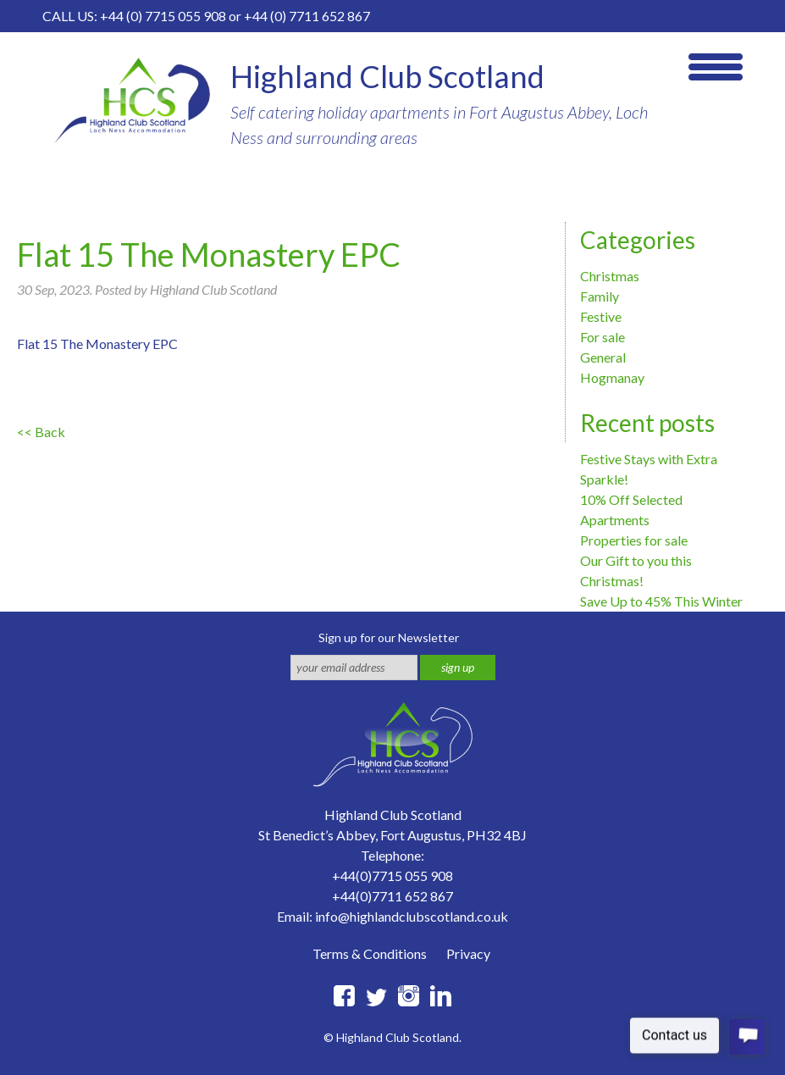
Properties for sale (634, 540)
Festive (601, 316)
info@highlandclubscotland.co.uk (411, 916)
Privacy (468, 953)
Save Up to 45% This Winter (661, 601)
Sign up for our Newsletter (388, 637)
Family (599, 296)
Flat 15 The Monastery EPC (97, 343)
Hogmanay (612, 377)
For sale (602, 337)
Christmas (609, 276)
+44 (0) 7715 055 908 (163, 16)
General (603, 357)
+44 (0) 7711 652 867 (307, 16)
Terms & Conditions (369, 953)
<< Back (41, 432)
